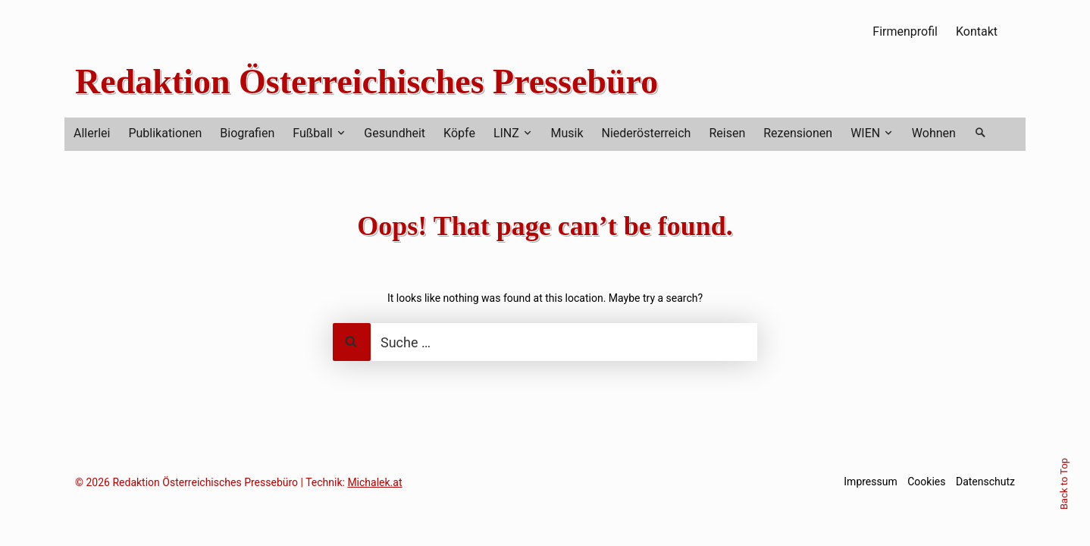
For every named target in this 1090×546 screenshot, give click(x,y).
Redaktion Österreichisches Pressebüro (366, 81)
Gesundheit (394, 133)
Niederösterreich (646, 133)
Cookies (926, 481)
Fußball (312, 133)
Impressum (870, 481)
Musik (566, 133)
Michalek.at (374, 482)
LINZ (506, 133)
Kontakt (977, 31)
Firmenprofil (905, 31)
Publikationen (165, 133)
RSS (1016, 31)
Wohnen (934, 133)
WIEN (865, 133)
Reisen (727, 133)
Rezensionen (797, 133)
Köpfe (459, 133)
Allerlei (92, 133)
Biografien (247, 133)
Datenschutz (985, 481)
